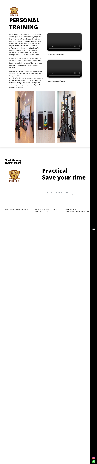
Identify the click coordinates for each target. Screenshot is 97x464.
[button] (93, 229)
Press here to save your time (57, 192)
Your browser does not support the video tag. (64, 42)
